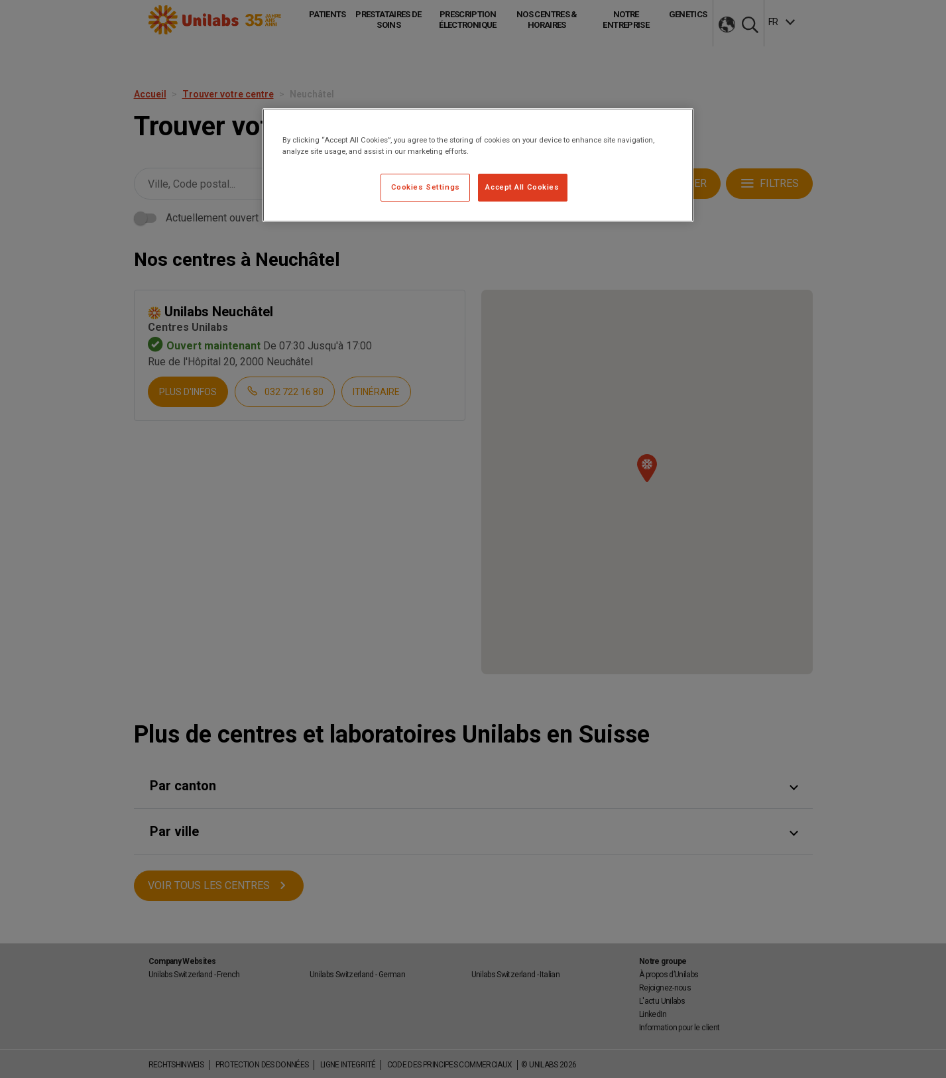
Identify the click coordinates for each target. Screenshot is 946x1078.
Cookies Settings (425, 187)
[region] (478, 165)
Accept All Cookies (522, 187)
